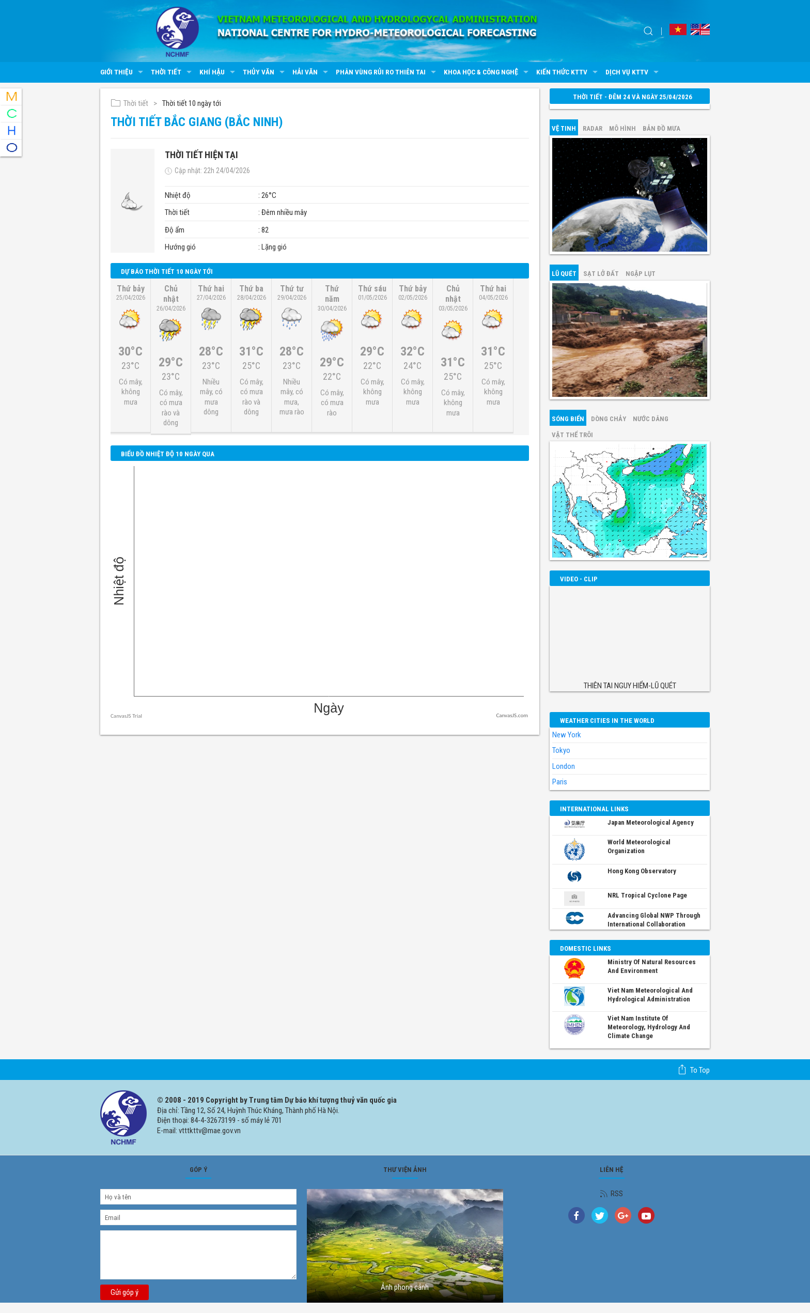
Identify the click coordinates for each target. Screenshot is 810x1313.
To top (693, 1069)
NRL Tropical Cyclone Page (647, 895)
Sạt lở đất (601, 273)
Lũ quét (564, 273)
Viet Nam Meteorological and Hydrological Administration (650, 994)
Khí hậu (218, 72)
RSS (611, 1193)
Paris (559, 781)
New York (566, 734)
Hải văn (311, 72)
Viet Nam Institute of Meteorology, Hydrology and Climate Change (649, 1027)
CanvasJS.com (512, 715)
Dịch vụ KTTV (633, 72)
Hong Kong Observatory (642, 871)
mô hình (622, 128)
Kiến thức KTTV (568, 72)
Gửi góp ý (124, 1292)
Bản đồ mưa (661, 128)
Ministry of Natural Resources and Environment (652, 966)
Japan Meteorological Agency (651, 822)
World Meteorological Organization (639, 846)
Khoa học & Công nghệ (487, 72)
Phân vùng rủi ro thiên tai (387, 72)
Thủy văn (265, 72)
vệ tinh (564, 128)
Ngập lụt (641, 273)
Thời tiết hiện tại (201, 154)
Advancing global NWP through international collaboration (654, 920)
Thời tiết (172, 72)
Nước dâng (650, 419)
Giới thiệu (123, 72)
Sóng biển (568, 419)
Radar (592, 128)
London (563, 766)
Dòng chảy (608, 419)
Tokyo (561, 750)
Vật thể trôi (572, 435)
